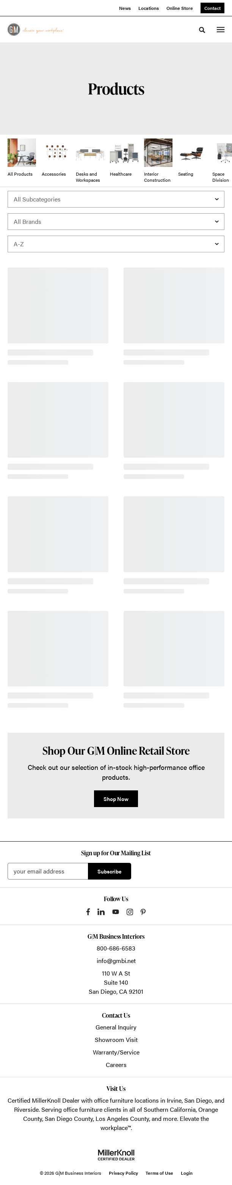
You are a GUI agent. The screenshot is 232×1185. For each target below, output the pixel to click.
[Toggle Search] (202, 30)
